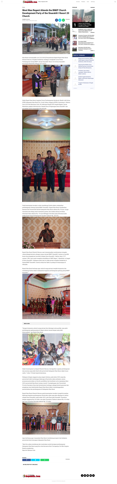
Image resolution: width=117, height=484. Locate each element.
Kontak (78, 1)
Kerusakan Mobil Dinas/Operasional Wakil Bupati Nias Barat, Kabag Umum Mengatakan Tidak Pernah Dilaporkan (85, 43)
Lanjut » (92, 88)
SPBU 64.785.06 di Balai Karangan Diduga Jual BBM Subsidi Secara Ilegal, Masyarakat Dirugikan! (84, 25)
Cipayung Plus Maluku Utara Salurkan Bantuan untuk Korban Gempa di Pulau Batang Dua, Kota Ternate (85, 66)
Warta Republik (62, 481)
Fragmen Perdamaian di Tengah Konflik (85, 83)
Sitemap (93, 1)
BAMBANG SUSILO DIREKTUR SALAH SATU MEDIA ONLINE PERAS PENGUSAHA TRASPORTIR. (85, 31)
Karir (88, 1)
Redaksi (83, 1)
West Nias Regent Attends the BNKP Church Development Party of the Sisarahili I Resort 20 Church (45, 13)
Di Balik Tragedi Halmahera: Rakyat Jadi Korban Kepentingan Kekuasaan (86, 78)
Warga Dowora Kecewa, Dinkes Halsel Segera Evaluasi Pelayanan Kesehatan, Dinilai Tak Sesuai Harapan (86, 60)
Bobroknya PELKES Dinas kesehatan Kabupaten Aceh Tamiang (84, 49)
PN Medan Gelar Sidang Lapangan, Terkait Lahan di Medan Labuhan (84, 72)
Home (23, 7)
